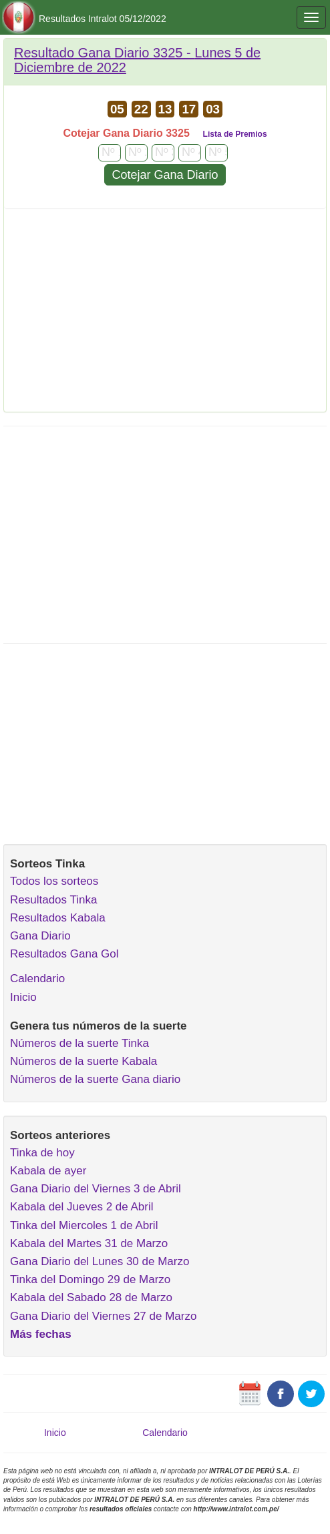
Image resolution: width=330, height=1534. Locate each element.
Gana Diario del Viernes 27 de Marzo (103, 1316)
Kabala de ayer (48, 1170)
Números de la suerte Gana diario (95, 1079)
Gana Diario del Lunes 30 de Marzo (99, 1261)
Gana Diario (40, 935)
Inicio (23, 997)
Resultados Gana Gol (64, 953)
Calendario (37, 978)
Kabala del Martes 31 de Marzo (89, 1243)
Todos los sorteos (54, 881)
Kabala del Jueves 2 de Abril (82, 1206)
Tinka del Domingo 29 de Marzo (90, 1279)
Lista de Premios (235, 134)
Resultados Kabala (58, 917)
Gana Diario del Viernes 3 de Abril (95, 1188)
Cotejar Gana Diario (165, 174)
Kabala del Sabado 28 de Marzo (91, 1297)
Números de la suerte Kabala (83, 1061)
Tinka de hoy (42, 1152)
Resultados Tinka (53, 899)
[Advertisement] (165, 315)
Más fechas (40, 1334)
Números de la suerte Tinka (79, 1043)
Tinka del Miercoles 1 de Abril (84, 1225)
